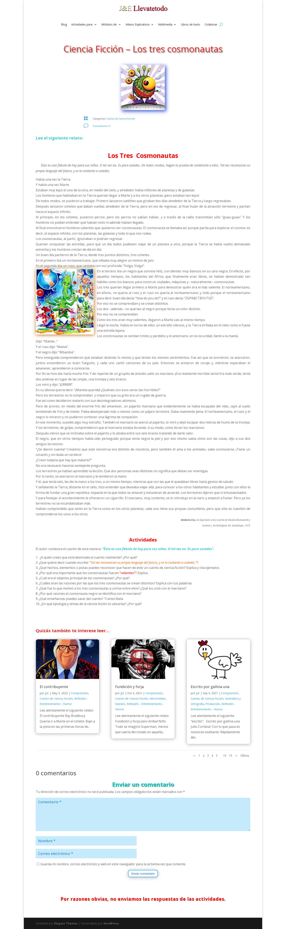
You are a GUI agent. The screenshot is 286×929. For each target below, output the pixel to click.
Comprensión (79, 693)
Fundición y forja (129, 686)
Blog (64, 24)
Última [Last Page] (245, 755)
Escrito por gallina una (210, 686)
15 (230, 755)
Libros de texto (190, 24)
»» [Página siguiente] (236, 755)
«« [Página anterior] (194, 755)
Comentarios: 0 (101, 126)
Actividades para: (82, 24)
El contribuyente (54, 686)
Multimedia (165, 24)
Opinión (120, 704)
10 (224, 755)
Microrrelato (158, 698)
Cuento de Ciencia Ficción (120, 118)
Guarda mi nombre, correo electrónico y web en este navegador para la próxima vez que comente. (113, 864)
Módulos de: (109, 24)
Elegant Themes (66, 923)
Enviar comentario (143, 873)
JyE (47, 693)
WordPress (111, 923)
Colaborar (211, 24)
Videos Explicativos (138, 24)
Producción (213, 704)
